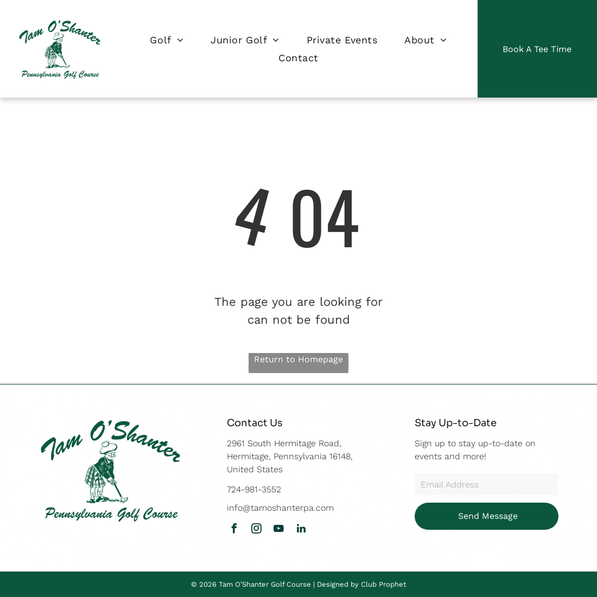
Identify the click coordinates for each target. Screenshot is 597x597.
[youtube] (279, 530)
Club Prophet (383, 584)
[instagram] (256, 530)
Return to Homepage (298, 359)
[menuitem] (166, 40)
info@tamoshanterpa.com (280, 508)
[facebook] (234, 530)
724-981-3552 (254, 489)
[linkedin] (301, 530)
